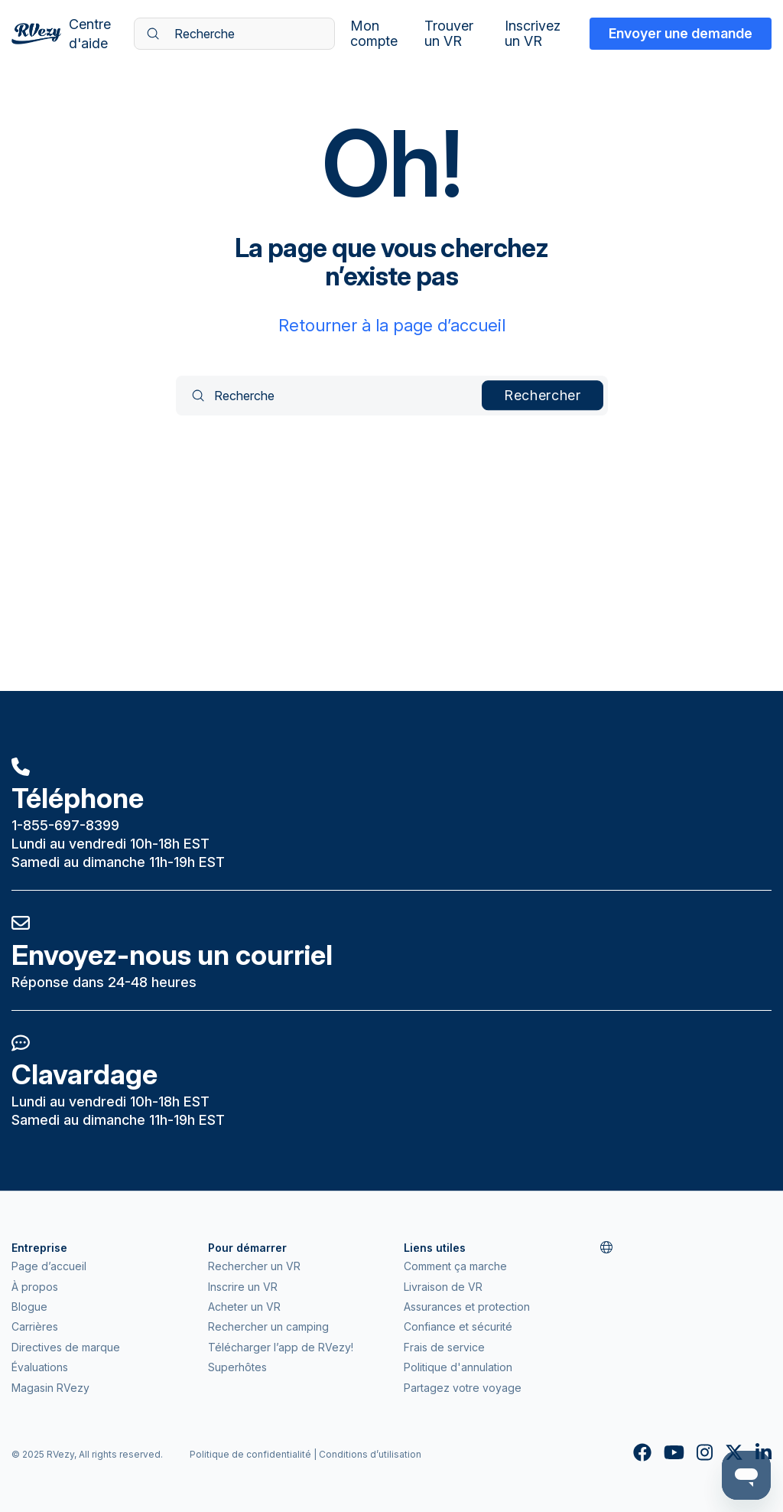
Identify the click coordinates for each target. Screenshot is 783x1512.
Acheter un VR (244, 1306)
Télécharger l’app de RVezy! (280, 1347)
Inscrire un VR (243, 1286)
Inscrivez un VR (532, 33)
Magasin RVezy (50, 1387)
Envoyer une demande (680, 33)
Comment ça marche (455, 1265)
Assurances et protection (467, 1306)
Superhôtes (237, 1367)
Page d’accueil (48, 1265)
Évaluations (39, 1367)
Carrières (34, 1326)
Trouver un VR (448, 33)
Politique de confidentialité (250, 1454)
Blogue (29, 1306)
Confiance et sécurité (458, 1326)
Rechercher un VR (254, 1265)
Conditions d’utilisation (370, 1454)
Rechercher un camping (268, 1326)
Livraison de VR (443, 1286)
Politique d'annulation (458, 1367)
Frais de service (444, 1347)
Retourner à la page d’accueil (391, 325)
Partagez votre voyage (462, 1387)
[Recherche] (234, 33)
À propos (34, 1286)
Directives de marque (65, 1347)
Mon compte (374, 33)
